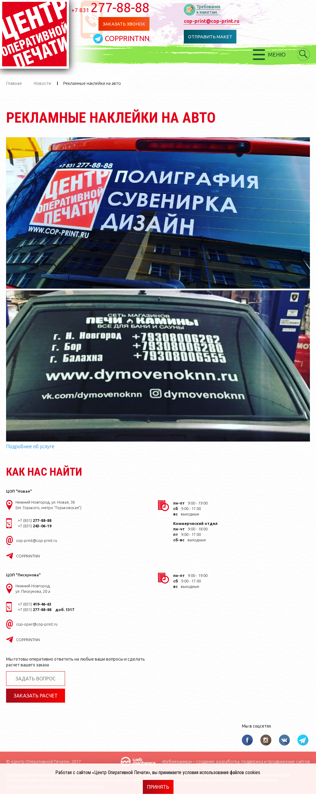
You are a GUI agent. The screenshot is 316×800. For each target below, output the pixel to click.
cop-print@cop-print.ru (211, 21)
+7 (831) (34, 520)
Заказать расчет (36, 695)
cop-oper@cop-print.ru (36, 624)
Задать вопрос (35, 678)
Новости (42, 83)
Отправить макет (210, 36)
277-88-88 (110, 7)
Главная (14, 83)
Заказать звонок (124, 23)
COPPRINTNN (127, 38)
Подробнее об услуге (30, 446)
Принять (158, 787)
